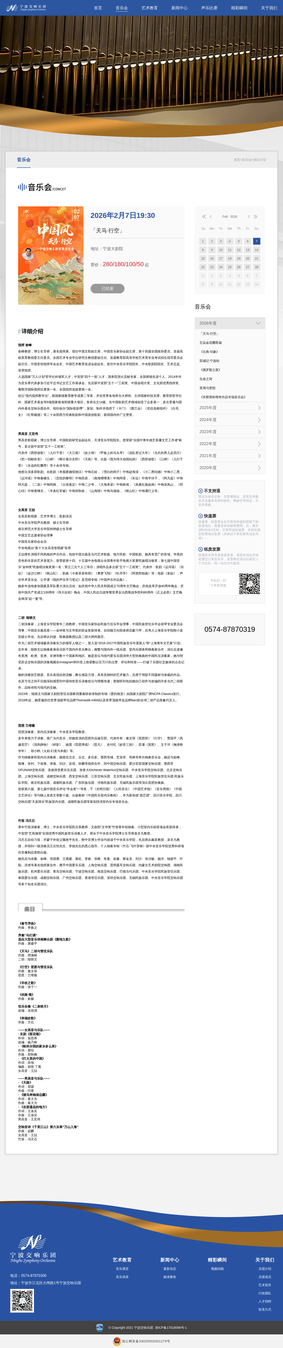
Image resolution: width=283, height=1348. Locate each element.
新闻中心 (179, 8)
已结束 (107, 288)
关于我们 (269, 8)
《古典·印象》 (209, 352)
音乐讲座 (122, 1277)
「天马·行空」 (209, 333)
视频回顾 (217, 1269)
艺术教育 (150, 8)
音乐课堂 (122, 1269)
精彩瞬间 (239, 8)
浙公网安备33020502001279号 (146, 1341)
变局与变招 (207, 388)
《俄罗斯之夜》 (210, 370)
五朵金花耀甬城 (210, 343)
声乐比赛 (209, 8)
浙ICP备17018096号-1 (171, 1327)
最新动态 (169, 1269)
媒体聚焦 (169, 1277)
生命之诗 (205, 379)
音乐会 (122, 8)
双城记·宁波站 (209, 361)
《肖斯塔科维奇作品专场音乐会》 (223, 397)
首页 (98, 8)
